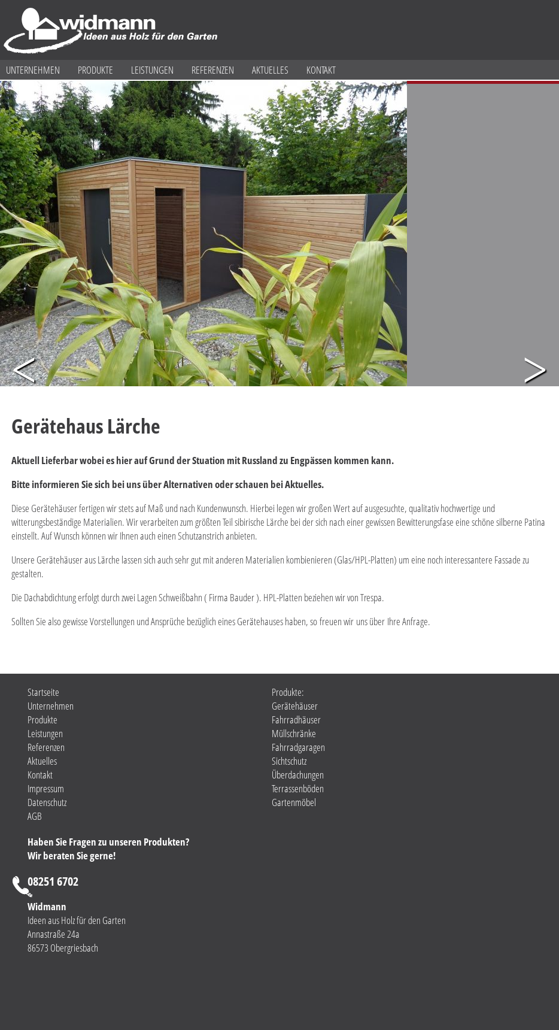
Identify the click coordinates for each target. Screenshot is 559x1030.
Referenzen (213, 70)
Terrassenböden (298, 788)
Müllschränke (294, 733)
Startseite (43, 692)
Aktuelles (270, 70)
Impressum (46, 788)
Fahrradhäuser (296, 719)
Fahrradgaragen (298, 747)
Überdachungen (298, 774)
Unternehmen (33, 70)
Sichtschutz (289, 761)
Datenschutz (47, 802)
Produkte (95, 70)
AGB (35, 816)
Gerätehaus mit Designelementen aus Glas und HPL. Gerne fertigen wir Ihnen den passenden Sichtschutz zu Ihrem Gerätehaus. (471, 123)
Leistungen (152, 70)
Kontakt (321, 70)
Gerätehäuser (295, 706)
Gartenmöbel (294, 802)
